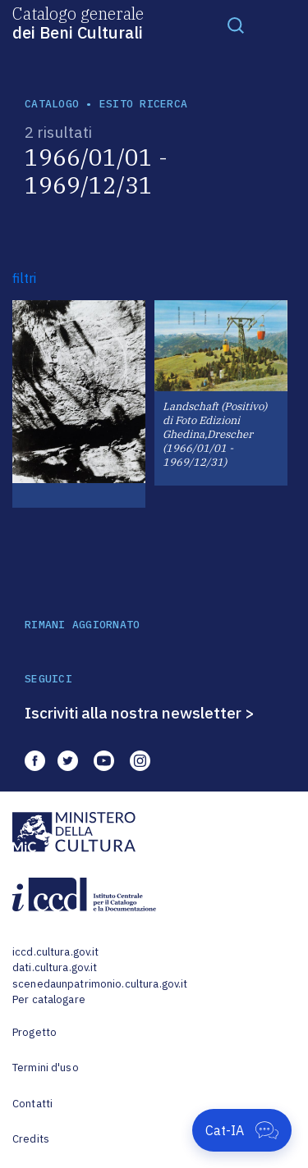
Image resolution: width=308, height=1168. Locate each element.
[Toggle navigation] (236, 24)
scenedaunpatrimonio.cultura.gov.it (99, 984)
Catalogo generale (78, 22)
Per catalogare (48, 999)
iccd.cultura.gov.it (55, 952)
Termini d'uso (45, 1067)
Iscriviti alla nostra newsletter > (140, 713)
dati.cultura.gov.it (54, 967)
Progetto (34, 1032)
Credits (30, 1139)
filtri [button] (24, 278)
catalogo (52, 104)
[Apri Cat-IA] (242, 1130)
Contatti (32, 1104)
